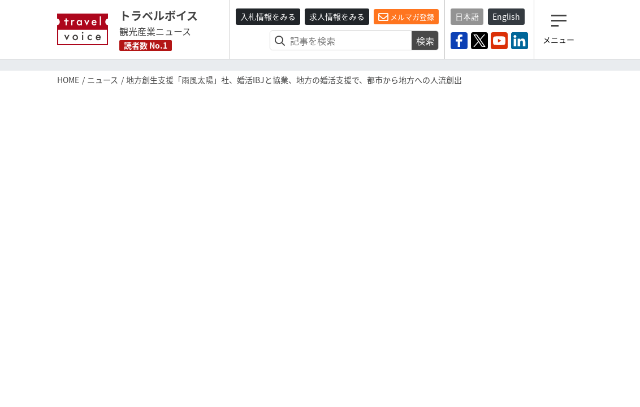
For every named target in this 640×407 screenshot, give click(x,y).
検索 (425, 40)
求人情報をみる (337, 16)
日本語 (467, 16)
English (506, 16)
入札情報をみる (268, 16)
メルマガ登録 (406, 17)
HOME (68, 79)
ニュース (102, 79)
